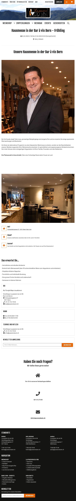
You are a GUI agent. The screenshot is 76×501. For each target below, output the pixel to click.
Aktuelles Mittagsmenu (9, 480)
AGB (36, 2)
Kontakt (31, 2)
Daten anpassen (31, 482)
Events (4, 484)
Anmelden (59, 2)
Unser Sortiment (7, 461)
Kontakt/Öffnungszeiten (34, 465)
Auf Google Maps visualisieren (12, 290)
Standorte (4, 2)
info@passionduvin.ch (38, 418)
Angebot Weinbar (7, 477)
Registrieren (49, 2)
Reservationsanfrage (8, 482)
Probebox (5, 467)
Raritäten (5, 463)
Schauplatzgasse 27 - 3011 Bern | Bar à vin (19, 229)
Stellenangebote (31, 470)
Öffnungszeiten (22, 2)
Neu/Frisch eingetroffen (9, 465)
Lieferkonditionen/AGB (33, 467)
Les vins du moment (8, 470)
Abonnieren (67, 345)
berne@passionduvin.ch (8, 449)
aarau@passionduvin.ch (57, 449)
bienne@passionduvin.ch (33, 449)
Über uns (12, 2)
